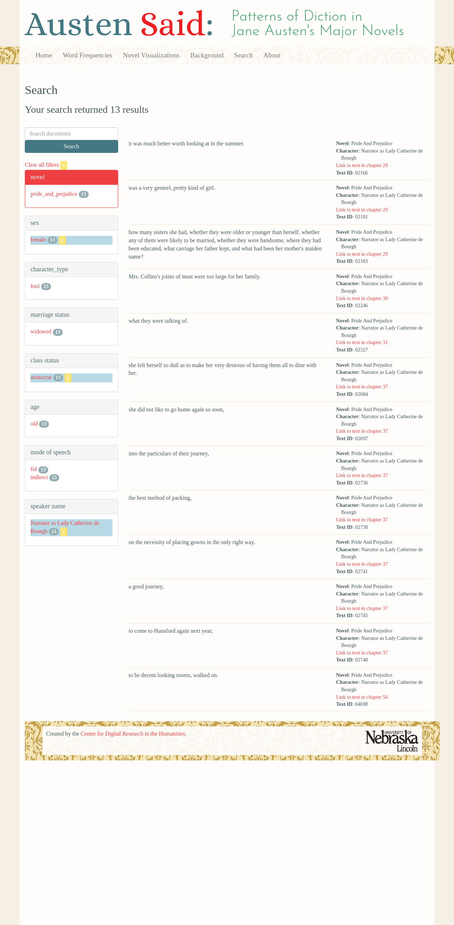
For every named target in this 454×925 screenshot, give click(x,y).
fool (35, 286)
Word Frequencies (87, 55)
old (34, 424)
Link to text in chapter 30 (362, 298)
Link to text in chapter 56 (362, 697)
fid (34, 469)
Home (43, 55)
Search (243, 55)
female (38, 240)
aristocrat (41, 377)
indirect (39, 477)
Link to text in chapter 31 (362, 342)
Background (207, 55)
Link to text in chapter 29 (362, 165)
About (272, 55)
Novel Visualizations (151, 55)
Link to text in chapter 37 (362, 386)
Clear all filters (46, 165)
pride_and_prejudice (54, 194)
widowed (41, 331)
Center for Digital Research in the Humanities (133, 734)
